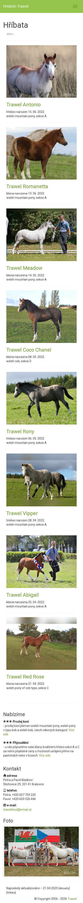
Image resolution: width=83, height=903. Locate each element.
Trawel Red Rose (25, 677)
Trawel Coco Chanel (28, 350)
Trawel (72, 898)
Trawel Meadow (24, 268)
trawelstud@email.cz (17, 809)
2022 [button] (10, 34)
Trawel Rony (20, 431)
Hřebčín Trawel (15, 6)
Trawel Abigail (22, 595)
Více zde (44, 755)
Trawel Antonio (23, 105)
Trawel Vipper (22, 513)
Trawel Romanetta (27, 186)
